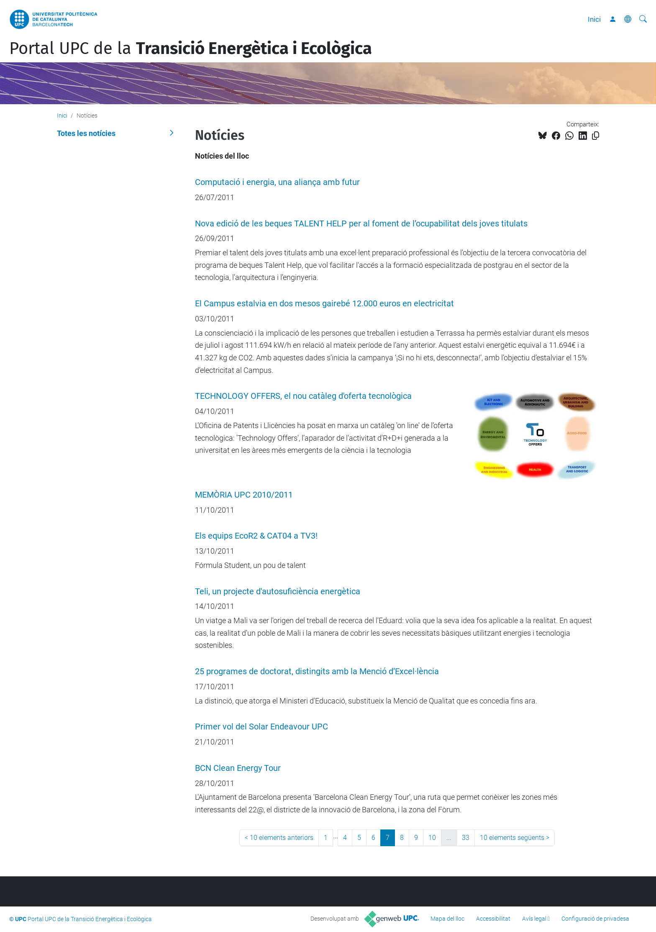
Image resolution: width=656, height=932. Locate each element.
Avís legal (534, 918)
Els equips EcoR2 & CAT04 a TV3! (256, 536)
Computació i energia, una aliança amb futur (277, 182)
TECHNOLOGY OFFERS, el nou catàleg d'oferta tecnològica (303, 396)
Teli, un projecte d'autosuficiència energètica (277, 591)
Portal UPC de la (190, 49)
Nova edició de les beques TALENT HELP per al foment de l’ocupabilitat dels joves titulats (361, 224)
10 (432, 838)
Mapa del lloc (447, 918)
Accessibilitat (493, 918)
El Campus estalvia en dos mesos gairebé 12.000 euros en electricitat (324, 303)
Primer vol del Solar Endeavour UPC (261, 727)
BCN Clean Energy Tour (238, 768)
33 (465, 838)
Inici (594, 19)
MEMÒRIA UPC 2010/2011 (244, 495)
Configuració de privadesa (595, 918)
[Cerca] (643, 19)
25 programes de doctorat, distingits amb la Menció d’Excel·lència (317, 671)
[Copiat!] (595, 136)
